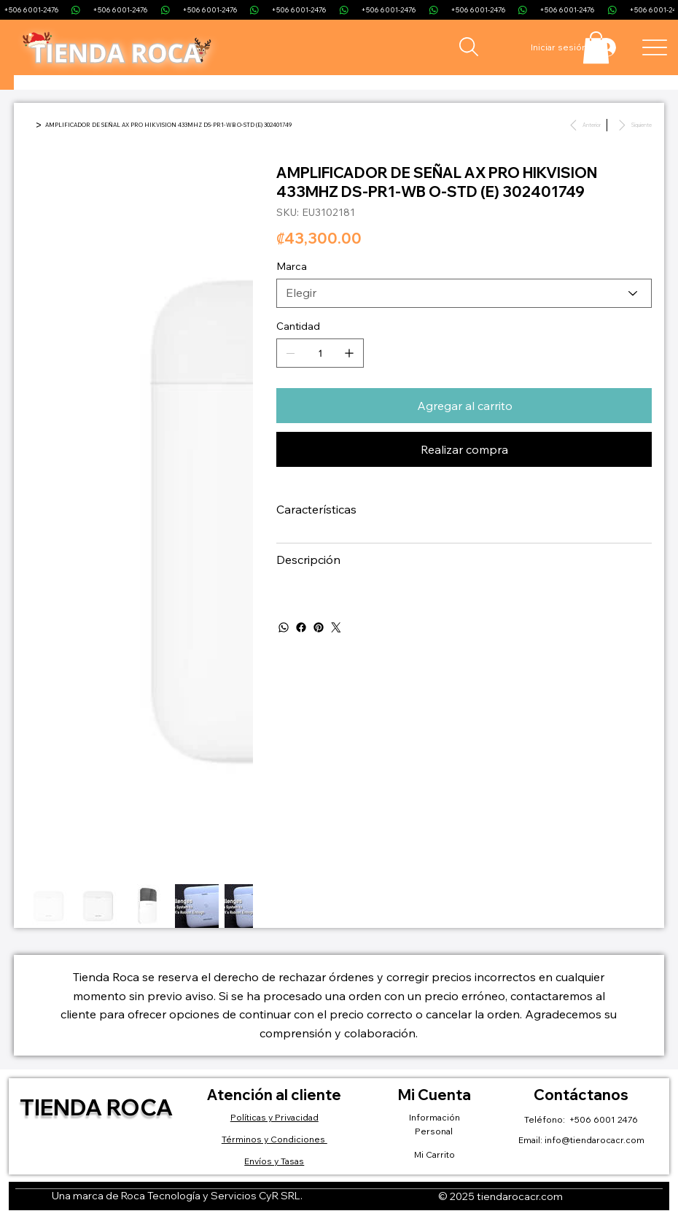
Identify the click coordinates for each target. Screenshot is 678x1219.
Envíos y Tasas (274, 1161)
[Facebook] (301, 627)
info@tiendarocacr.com (594, 1139)
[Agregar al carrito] (463, 405)
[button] (595, 47)
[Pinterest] (318, 627)
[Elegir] (463, 293)
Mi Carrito (434, 1154)
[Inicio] (29, 124)
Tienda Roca (96, 1107)
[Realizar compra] (463, 449)
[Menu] (654, 47)
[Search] (468, 46)
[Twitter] (336, 627)
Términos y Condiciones (274, 1139)
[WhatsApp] (283, 627)
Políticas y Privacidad (274, 1117)
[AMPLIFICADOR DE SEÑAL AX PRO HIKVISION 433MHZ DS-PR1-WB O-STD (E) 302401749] (168, 124)
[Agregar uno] (349, 353)
